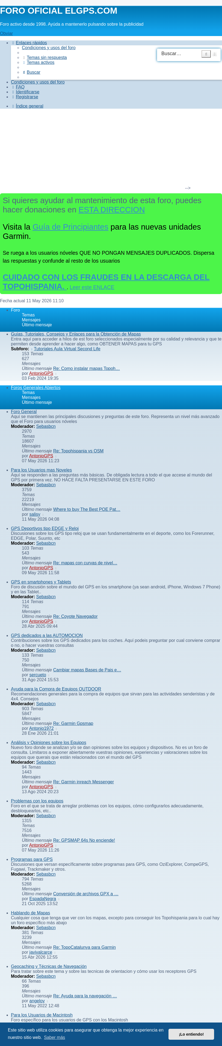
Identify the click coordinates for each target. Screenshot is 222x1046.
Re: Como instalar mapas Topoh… (86, 368)
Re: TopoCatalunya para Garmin (84, 947)
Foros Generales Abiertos (35, 387)
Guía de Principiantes (70, 227)
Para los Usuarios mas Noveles (41, 470)
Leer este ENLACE (92, 287)
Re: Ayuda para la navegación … (85, 996)
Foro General (24, 411)
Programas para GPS (32, 859)
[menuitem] (49, 47)
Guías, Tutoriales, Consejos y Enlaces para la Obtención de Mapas (76, 334)
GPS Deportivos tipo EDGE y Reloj (45, 528)
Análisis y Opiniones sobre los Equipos (48, 742)
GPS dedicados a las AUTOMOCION (47, 635)
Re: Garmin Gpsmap (73, 723)
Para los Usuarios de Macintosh (42, 1015)
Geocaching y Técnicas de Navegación (49, 966)
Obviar (6, 33)
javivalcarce (40, 952)
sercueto (37, 674)
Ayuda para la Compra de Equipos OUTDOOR (56, 689)
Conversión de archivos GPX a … (86, 893)
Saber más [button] (54, 1037)
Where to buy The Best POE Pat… (86, 509)
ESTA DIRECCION (112, 209)
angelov (37, 1000)
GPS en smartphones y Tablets (41, 582)
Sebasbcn (45, 426)
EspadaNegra (42, 898)
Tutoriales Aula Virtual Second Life (65, 348)
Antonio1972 (41, 728)
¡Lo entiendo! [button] (191, 1034)
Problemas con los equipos (37, 801)
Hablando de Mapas (30, 913)
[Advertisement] (107, 151)
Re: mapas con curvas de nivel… (85, 563)
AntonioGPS (41, 373)
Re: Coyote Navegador (75, 616)
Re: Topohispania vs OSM (78, 451)
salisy (34, 514)
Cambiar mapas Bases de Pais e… (87, 670)
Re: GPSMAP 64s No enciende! (84, 840)
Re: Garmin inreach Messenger (83, 782)
